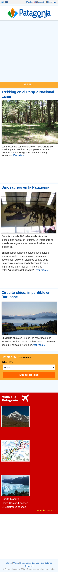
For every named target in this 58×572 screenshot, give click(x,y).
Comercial (29, 566)
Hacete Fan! (7, 2)
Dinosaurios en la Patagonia (25, 187)
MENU (29, 84)
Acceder (42, 2)
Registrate (51, 2)
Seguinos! (2, 2)
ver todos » (24, 357)
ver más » (42, 270)
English (31, 2)
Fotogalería (25, 563)
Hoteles (8, 563)
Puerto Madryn (10, 499)
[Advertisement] (29, 51)
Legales (35, 563)
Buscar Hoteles (29, 374)
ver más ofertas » (46, 510)
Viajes (16, 563)
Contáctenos (46, 563)
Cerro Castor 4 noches (15, 503)
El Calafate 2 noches (14, 506)
